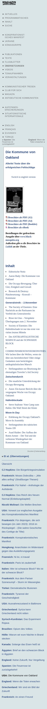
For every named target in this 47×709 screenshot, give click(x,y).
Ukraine (9, 41)
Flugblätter (12, 62)
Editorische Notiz (17, 271)
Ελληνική (10, 133)
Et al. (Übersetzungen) (16, 456)
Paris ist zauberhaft (19, 562)
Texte (8, 58)
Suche (8, 25)
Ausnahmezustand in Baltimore (21, 603)
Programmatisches (16, 18)
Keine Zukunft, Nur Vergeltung (23, 660)
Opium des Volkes (17, 629)
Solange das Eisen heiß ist (21, 644)
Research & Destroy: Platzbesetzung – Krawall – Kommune (19, 294)
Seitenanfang (40, 451)
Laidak (9, 246)
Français (10, 129)
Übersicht (7, 464)
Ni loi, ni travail (16, 557)
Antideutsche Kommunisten (21, 98)
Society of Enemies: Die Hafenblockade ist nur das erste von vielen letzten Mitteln (23, 329)
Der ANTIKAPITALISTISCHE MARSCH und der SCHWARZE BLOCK (22, 340)
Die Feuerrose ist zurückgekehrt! (8, 142)
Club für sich (13, 90)
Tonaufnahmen (14, 73)
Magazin (10, 94)
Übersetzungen (14, 66)
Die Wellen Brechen (21, 504)
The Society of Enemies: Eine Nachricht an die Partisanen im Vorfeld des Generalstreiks (21, 310)
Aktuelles (11, 14)
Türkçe (9, 137)
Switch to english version (23, 177)
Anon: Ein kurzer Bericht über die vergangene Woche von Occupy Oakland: (23, 392)
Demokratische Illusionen (19, 588)
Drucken (30, 451)
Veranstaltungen (15, 77)
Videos (9, 69)
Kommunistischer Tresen (20, 86)
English (9, 125)
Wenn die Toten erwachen (36, 141)
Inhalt (8, 22)
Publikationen (13, 54)
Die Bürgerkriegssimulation (23, 469)
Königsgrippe (13, 45)
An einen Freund (17, 697)
